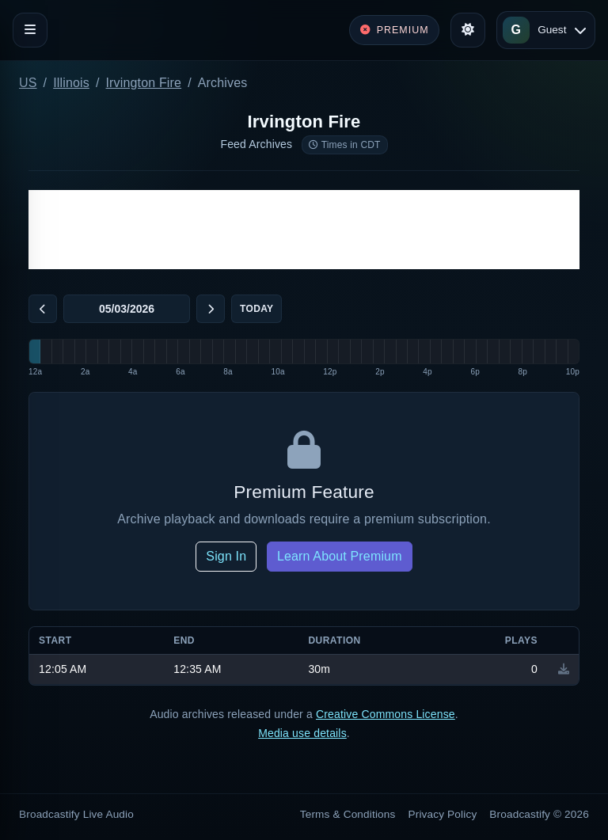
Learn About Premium (339, 556)
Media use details (302, 733)
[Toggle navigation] (30, 30)
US (28, 82)
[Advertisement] (304, 229)
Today (256, 308)
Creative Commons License (385, 714)
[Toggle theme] (467, 30)
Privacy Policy (442, 814)
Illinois (71, 82)
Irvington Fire (144, 82)
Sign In (226, 556)
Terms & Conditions (348, 814)
